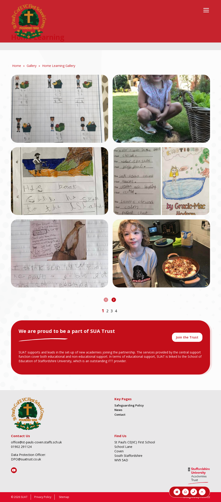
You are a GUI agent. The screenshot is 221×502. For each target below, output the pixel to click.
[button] (103, 311)
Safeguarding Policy (129, 405)
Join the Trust (187, 337)
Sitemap (64, 497)
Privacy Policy (42, 497)
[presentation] (106, 300)
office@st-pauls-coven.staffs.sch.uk (36, 442)
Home (16, 66)
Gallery (31, 66)
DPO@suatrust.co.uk (26, 459)
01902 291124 (21, 447)
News (118, 410)
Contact (119, 415)
